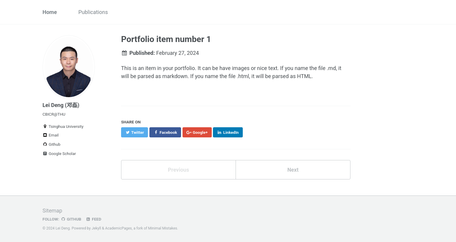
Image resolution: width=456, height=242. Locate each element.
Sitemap (52, 210)
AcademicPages (118, 228)
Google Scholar (59, 153)
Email (51, 135)
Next (293, 170)
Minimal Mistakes (162, 228)
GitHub (71, 219)
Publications (93, 12)
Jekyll (96, 228)
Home (50, 12)
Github (52, 144)
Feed (93, 219)
